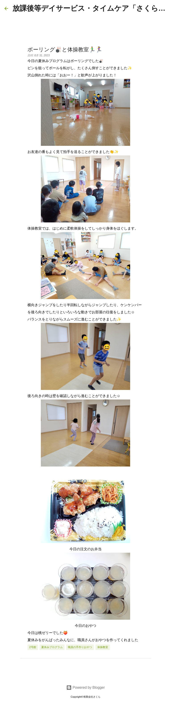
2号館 (32, 647)
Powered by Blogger (85, 687)
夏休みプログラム (52, 647)
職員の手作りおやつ (80, 647)
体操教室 (102, 647)
